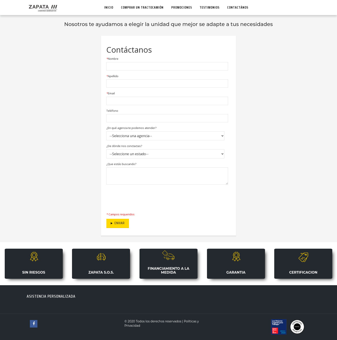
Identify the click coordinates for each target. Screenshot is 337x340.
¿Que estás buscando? (121, 164)
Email (110, 93)
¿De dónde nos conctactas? (124, 146)
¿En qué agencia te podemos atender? (131, 128)
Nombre (112, 59)
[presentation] (139, 197)
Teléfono (112, 111)
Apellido (112, 76)
